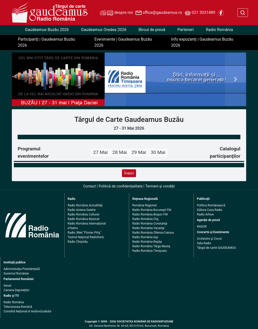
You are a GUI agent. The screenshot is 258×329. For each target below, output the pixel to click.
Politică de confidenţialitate (121, 186)
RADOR (202, 226)
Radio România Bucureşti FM (151, 210)
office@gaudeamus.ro (159, 13)
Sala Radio (204, 243)
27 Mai (100, 152)
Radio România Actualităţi (85, 205)
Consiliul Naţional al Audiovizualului (27, 311)
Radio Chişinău (78, 241)
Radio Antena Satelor (82, 210)
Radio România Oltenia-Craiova (153, 232)
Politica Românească (211, 205)
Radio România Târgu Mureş (151, 246)
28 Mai (119, 152)
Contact (89, 186)
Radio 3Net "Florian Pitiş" (84, 232)
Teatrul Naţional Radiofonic (86, 237)
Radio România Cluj (145, 219)
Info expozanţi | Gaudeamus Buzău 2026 (202, 42)
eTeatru (73, 228)
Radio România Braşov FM (150, 214)
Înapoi (129, 173)
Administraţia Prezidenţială (22, 269)
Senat (7, 285)
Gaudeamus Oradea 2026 (103, 29)
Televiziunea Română (18, 307)
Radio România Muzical (83, 219)
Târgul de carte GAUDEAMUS (216, 248)
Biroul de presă (152, 29)
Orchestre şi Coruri (209, 238)
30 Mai (158, 152)
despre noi (116, 13)
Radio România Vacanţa (148, 228)
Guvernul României (16, 273)
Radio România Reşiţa (147, 241)
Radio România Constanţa (149, 223)
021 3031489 (200, 13)
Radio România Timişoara (149, 251)
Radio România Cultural (83, 214)
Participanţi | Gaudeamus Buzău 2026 (46, 42)
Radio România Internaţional (87, 223)
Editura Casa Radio (209, 210)
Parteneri (185, 29)
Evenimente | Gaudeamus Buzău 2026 (123, 42)
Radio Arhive (205, 214)
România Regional (144, 205)
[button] (115, 79)
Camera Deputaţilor (16, 290)
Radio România (219, 29)
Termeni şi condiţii (160, 186)
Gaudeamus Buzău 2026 (47, 29)
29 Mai (139, 152)
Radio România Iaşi (145, 237)
